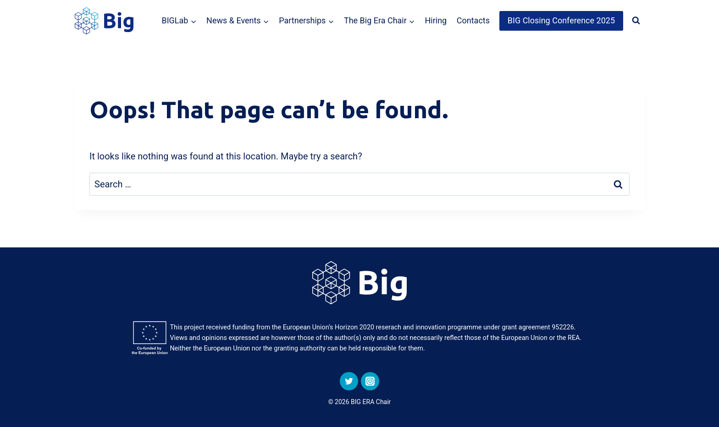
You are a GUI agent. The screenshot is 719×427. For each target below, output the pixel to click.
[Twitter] (349, 381)
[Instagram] (370, 381)
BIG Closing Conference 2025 (561, 20)
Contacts (473, 20)
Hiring (436, 20)
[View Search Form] (636, 20)
